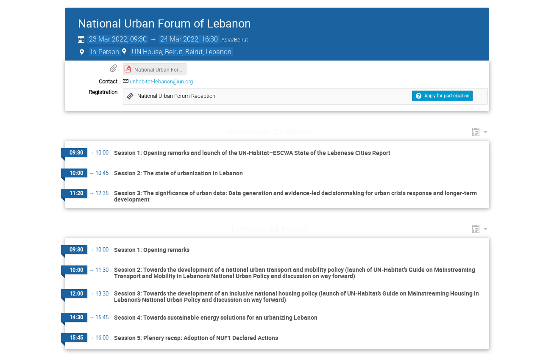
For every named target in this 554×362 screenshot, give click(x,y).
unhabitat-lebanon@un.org (161, 81)
